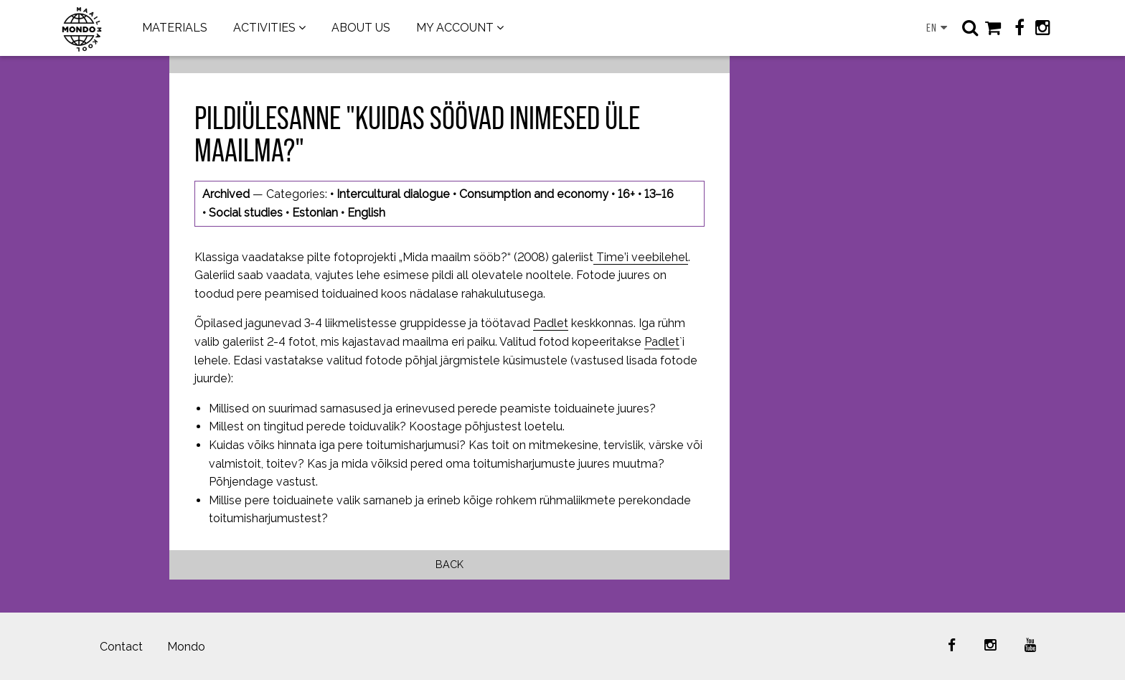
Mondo (186, 646)
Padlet (550, 323)
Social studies (246, 212)
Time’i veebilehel (640, 257)
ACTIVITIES (264, 27)
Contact (121, 646)
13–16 (659, 194)
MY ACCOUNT (455, 27)
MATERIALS (174, 27)
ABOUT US (360, 27)
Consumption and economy (533, 194)
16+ (626, 194)
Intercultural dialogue (393, 194)
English (366, 212)
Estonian (315, 212)
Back (449, 564)
